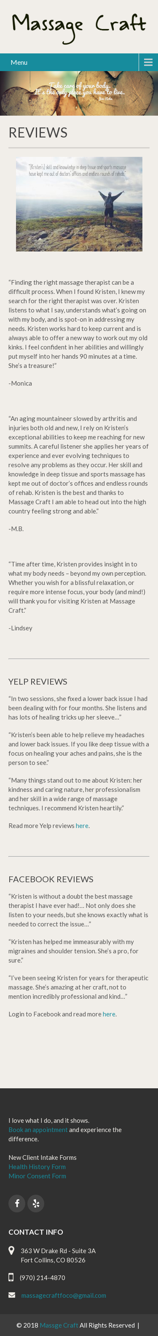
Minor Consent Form (37, 1176)
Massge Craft (60, 1325)
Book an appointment (38, 1129)
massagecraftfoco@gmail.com (63, 1295)
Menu (19, 62)
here (82, 825)
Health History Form (37, 1166)
